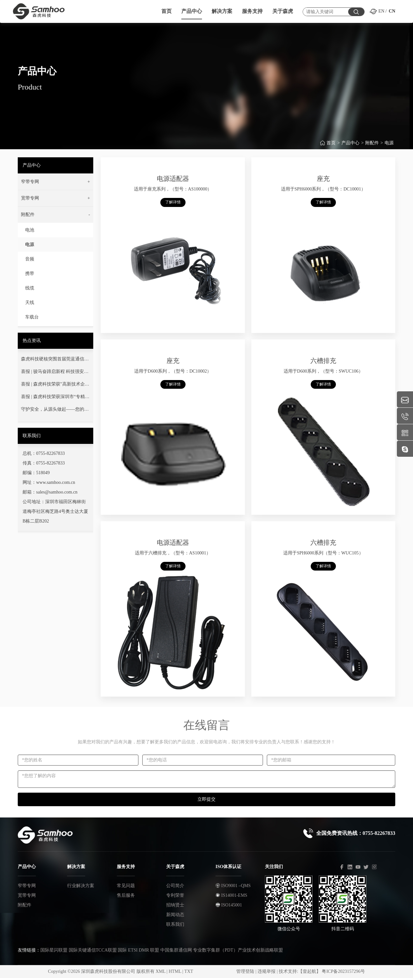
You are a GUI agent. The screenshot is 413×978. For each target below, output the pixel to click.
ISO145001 (229, 905)
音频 (29, 259)
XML (161, 971)
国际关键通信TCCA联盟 (93, 950)
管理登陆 (245, 971)
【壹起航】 (309, 971)
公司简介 (175, 885)
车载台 (32, 317)
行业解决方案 (80, 885)
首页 (331, 147)
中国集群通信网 (176, 950)
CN (392, 11)
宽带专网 (27, 895)
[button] (55, 182)
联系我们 (175, 924)
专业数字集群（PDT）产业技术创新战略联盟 (238, 950)
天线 (29, 302)
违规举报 (266, 971)
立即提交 (206, 799)
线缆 (29, 288)
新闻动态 (175, 914)
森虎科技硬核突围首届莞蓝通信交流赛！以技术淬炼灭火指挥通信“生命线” (55, 360)
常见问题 (126, 885)
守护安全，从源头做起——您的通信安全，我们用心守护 (55, 411)
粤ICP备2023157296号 (343, 971)
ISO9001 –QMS (233, 885)
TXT (188, 971)
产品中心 (350, 147)
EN (381, 11)
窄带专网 (27, 885)
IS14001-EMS (231, 895)
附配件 (372, 147)
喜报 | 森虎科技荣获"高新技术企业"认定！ (53, 385)
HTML (175, 971)
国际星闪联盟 (53, 950)
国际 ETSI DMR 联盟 (138, 950)
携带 (29, 273)
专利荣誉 (175, 895)
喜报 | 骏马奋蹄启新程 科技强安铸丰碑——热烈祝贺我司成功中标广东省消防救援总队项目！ (55, 373)
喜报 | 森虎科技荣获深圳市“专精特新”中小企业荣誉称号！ (55, 398)
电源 (389, 147)
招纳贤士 (175, 905)
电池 (29, 230)
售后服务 (126, 895)
